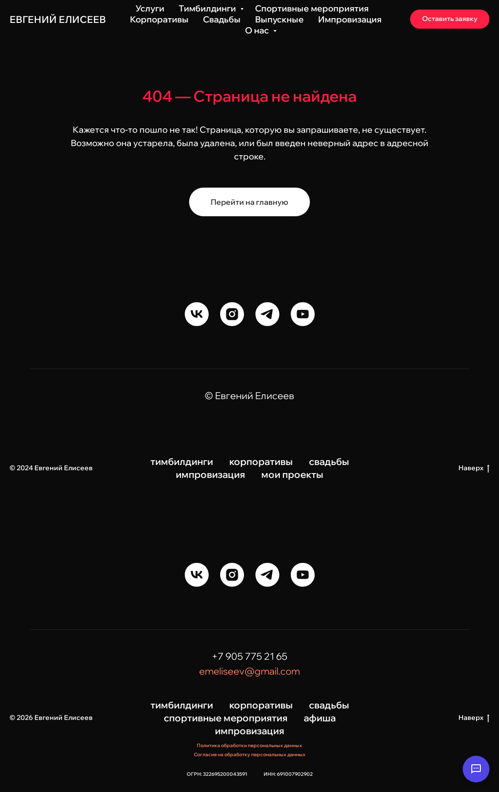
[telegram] (267, 314)
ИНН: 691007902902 (288, 774)
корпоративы (261, 461)
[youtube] (303, 314)
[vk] (197, 314)
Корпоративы (159, 19)
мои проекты (292, 474)
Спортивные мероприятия (312, 8)
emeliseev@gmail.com (249, 671)
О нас (258, 30)
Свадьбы (222, 19)
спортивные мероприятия (225, 718)
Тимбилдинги (208, 8)
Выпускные (279, 19)
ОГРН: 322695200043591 (217, 774)
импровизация (210, 474)
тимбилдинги (181, 461)
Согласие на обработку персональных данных (250, 754)
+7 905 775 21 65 (249, 656)
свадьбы (329, 461)
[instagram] (232, 314)
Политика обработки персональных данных (249, 745)
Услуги (150, 8)
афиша (320, 718)
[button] (449, 19)
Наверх (473, 468)
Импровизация (350, 19)
